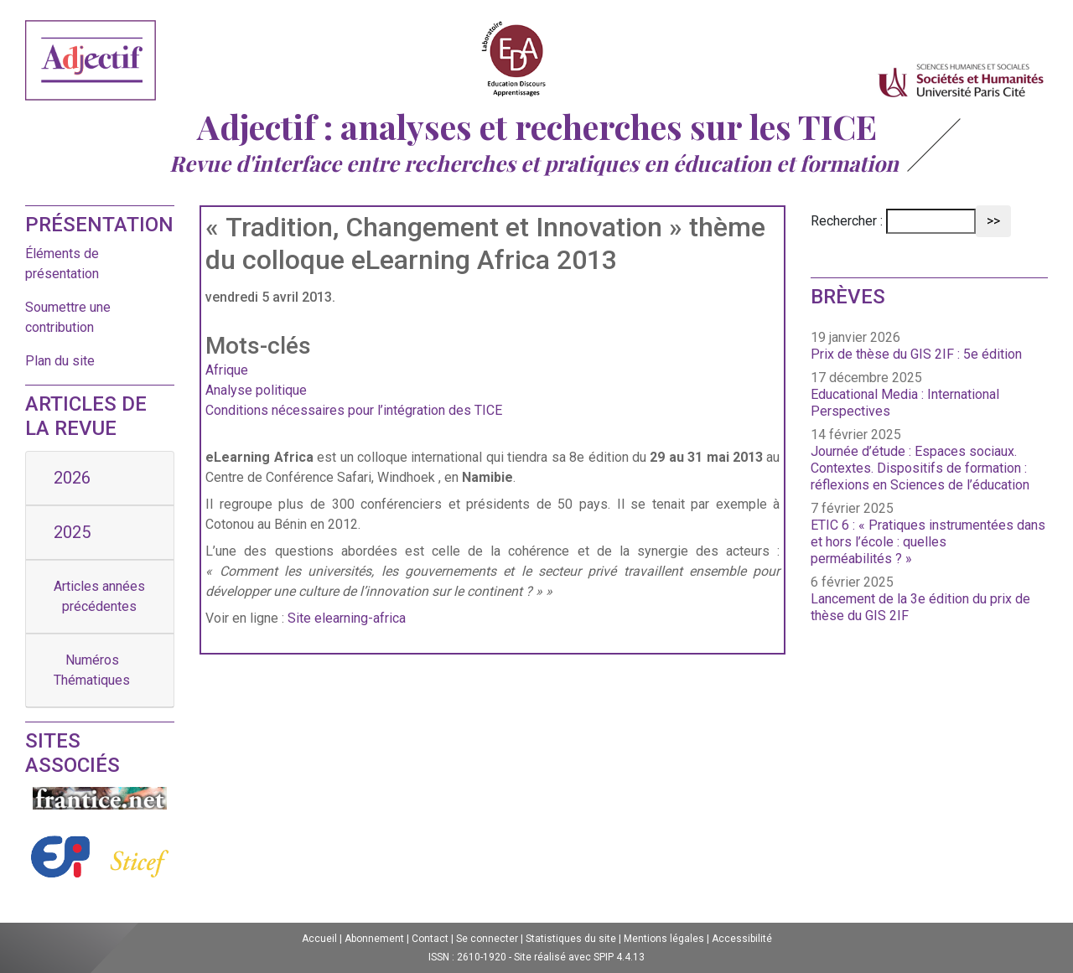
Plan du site (60, 361)
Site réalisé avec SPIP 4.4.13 (579, 957)
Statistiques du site (571, 939)
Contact (430, 939)
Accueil (319, 939)
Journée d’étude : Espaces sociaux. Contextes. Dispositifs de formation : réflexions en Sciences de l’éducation (920, 468)
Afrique (226, 370)
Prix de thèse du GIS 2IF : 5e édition (916, 354)
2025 (72, 532)
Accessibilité (742, 939)
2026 (72, 478)
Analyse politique (256, 390)
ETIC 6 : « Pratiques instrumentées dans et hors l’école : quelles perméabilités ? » (928, 542)
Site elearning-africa (347, 618)
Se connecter (487, 939)
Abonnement (374, 939)
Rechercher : (847, 221)
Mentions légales (664, 939)
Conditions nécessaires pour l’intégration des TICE (353, 410)
